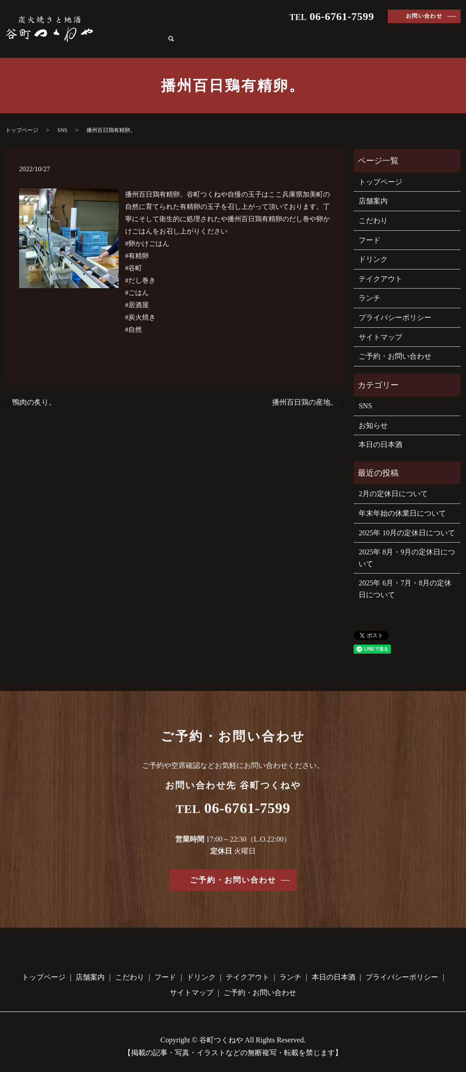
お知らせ (373, 415)
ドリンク (314, 33)
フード (277, 33)
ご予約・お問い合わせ (395, 346)
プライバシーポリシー (395, 307)
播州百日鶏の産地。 (305, 392)
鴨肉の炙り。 (34, 392)
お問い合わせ (424, 16)
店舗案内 (196, 33)
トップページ (147, 33)
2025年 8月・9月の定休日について (407, 547)
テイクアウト (364, 33)
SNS (62, 120)
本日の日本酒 (420, 33)
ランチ (369, 287)
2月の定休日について (393, 483)
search (456, 34)
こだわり (238, 33)
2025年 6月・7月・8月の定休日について (405, 578)
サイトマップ (380, 326)
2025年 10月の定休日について (407, 522)
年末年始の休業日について (402, 503)
